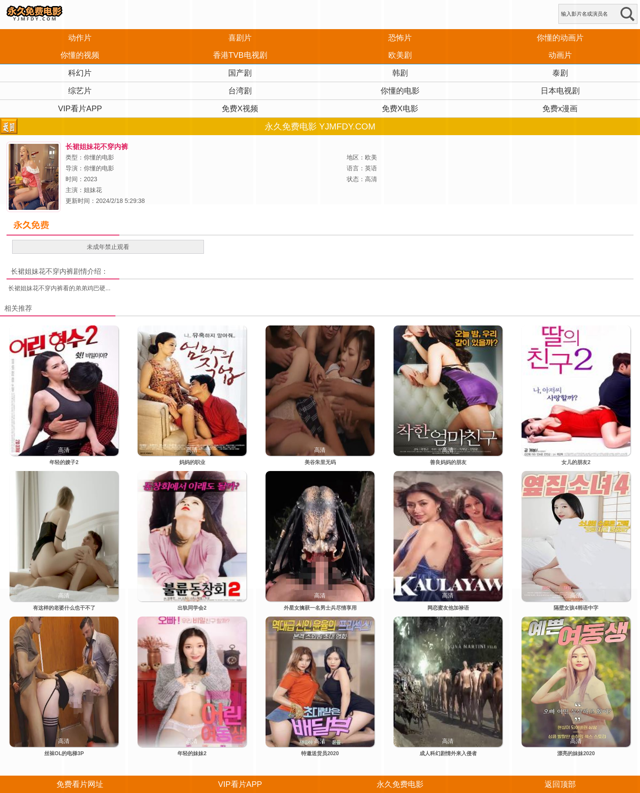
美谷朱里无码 (320, 462)
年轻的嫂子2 (64, 462)
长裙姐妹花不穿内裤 (42, 271)
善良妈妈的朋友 (448, 462)
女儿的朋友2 (576, 462)
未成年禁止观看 (108, 246)
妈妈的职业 (192, 462)
